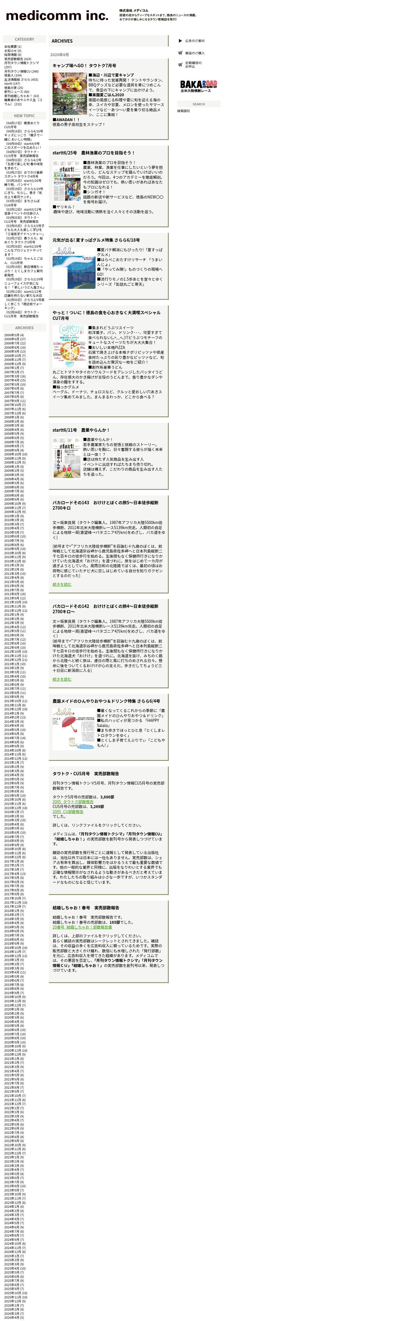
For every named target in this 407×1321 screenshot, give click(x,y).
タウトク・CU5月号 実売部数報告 (86, 773)
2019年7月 (11, 984)
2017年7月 (11, 885)
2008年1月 (11, 417)
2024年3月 (11, 1214)
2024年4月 (11, 1219)
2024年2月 (11, 1210)
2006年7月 (11, 343)
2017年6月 (11, 881)
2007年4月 (11, 380)
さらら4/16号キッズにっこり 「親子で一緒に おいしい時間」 (23, 135)
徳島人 (9, 75)
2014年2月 (11, 717)
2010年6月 (11, 536)
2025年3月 (11, 1264)
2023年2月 (11, 1161)
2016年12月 (12, 857)
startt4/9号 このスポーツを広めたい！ (23, 145)
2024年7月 (11, 1231)
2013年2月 (11, 667)
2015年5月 (11, 779)
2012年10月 (12, 651)
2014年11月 (12, 754)
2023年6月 (11, 1177)
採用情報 (10, 54)
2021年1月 (11, 1058)
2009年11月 (12, 507)
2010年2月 (11, 520)
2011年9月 (11, 598)
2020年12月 (12, 1054)
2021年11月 (12, 1099)
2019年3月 (11, 968)
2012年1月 (11, 614)
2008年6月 (11, 437)
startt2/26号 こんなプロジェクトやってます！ (24, 250)
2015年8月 (11, 791)
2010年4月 (11, 528)
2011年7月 (11, 590)
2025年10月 (12, 1293)
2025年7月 (11, 1280)
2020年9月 (11, 1042)
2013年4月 (11, 676)
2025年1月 (11, 1256)
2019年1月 (11, 959)
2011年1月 (11, 565)
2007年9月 (11, 400)
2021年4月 (11, 1071)
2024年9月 (11, 1239)
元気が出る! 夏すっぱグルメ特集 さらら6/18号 (96, 240)
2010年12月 (12, 561)
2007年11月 (12, 409)
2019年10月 (12, 996)
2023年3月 (11, 1165)
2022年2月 (11, 1112)
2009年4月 (11, 479)
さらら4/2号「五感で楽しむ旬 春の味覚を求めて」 (23, 164)
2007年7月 (11, 392)
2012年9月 (11, 647)
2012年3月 (11, 622)
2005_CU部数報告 (68, 811)
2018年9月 (11, 943)
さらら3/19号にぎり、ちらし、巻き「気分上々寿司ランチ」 (23, 192)
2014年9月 (11, 746)
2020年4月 (11, 1021)
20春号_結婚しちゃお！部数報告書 (82, 927)
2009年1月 (11, 466)
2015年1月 (11, 762)
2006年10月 (12, 355)
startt (8, 83)
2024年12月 (12, 1251)
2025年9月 (11, 1288)
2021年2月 (11, 1062)
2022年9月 (11, 1140)
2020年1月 (11, 1009)
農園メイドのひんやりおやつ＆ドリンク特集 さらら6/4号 (106, 701)
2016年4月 (11, 824)
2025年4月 (11, 1268)
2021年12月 (12, 1103)
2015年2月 (11, 766)
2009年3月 (11, 474)
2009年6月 (11, 487)
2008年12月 (12, 462)
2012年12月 (12, 659)
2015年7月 (11, 787)
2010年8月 (11, 544)
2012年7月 (11, 639)
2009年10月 (12, 503)
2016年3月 (11, 820)
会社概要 (10, 46)
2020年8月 (11, 1038)
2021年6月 (11, 1079)
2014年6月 (11, 733)
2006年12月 (12, 363)
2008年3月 (11, 425)
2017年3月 (11, 869)
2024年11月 (12, 1247)
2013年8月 (11, 692)
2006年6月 (11, 339)
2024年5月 (11, 1222)
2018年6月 (11, 931)
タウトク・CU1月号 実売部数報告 (22, 314)
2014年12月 (12, 758)
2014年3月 (11, 721)
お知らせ (10, 50)
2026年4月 (11, 1317)
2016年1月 (11, 811)
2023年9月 (11, 1190)
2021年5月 (11, 1075)
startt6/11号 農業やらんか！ (82, 430)
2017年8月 (11, 890)
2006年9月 (11, 351)
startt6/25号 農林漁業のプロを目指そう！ (94, 153)
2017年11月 (12, 902)
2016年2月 (11, 816)
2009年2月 (11, 470)
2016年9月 (11, 844)
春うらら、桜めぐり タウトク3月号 (23, 240)
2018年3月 (11, 918)
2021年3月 (11, 1066)
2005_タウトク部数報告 (73, 801)
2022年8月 (11, 1136)
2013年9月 (11, 696)
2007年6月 (11, 388)
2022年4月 (11, 1120)
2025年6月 (11, 1276)
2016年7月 (11, 836)
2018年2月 (11, 914)
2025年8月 (11, 1284)
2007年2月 (11, 372)
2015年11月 (12, 803)
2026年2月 (11, 1309)
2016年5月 (11, 828)
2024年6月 (11, 1227)
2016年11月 (12, 853)
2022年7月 (11, 1132)
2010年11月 (12, 556)
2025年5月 (11, 1272)
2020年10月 (12, 1046)
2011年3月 (11, 573)
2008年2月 (11, 421)
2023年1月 (11, 1157)
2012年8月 (11, 643)
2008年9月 (11, 450)
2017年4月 (11, 873)
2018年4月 (11, 922)
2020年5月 (11, 1025)
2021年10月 (12, 1095)
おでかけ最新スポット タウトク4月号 (23, 174)
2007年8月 (11, 396)
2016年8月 (11, 840)
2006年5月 (11, 335)
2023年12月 (12, 1202)
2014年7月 (11, 737)
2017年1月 (11, 861)
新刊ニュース (13, 91)
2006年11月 (12, 359)
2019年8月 (11, 988)
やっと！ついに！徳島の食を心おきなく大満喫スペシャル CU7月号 (109, 315)
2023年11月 (12, 1198)
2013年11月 (12, 705)
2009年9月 (11, 499)
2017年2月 (11, 865)
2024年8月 (11, 1235)
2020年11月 (12, 1050)
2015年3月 (11, 770)
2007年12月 (12, 413)
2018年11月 (12, 951)
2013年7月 (11, 688)
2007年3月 (11, 376)
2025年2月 (11, 1259)
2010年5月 (11, 532)
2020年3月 (11, 1017)
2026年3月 (11, 1313)
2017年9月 (11, 894)
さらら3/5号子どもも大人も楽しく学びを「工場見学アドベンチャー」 (24, 229)
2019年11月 (12, 1001)
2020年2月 (11, 1013)
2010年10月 (12, 553)
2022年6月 (11, 1128)
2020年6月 (11, 1029)
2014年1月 (11, 713)
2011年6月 (11, 585)
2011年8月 (11, 593)
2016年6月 (11, 832)
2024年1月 (11, 1206)
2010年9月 (11, 548)
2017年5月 (11, 877)
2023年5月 (11, 1173)
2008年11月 (12, 458)
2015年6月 (11, 783)
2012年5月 (11, 630)
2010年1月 (11, 516)
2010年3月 (11, 524)
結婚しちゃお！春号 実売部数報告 (86, 907)
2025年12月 (12, 1301)
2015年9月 (11, 795)
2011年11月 (12, 606)
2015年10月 (12, 799)
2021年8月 (11, 1087)
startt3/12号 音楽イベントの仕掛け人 (24, 211)
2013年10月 (12, 700)
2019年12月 (12, 1005)
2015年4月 (11, 774)
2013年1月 (11, 663)
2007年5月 (11, 384)
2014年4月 (11, 725)
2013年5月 (11, 680)
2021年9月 (11, 1091)
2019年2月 (11, 964)
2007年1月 (11, 367)
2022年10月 (12, 1145)
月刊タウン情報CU (17, 71)
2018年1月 (11, 910)
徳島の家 (10, 87)
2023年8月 (11, 1186)
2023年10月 (12, 1194)
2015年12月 (12, 807)
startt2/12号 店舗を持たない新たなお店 (24, 293)
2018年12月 (12, 955)
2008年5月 (11, 433)
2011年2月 (11, 569)
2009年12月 (12, 511)
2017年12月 (12, 906)
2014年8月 (11, 742)
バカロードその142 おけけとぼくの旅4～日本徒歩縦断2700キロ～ (105, 608)
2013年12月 (12, 709)
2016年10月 (12, 848)
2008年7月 (11, 442)
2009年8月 (11, 495)
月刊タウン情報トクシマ (21, 62)
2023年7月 (11, 1182)
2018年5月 (11, 927)
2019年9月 (11, 992)
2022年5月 (11, 1124)
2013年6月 (11, 684)
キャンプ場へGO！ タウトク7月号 (84, 65)
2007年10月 (12, 404)
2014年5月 (11, 729)
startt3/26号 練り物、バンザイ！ (24, 182)
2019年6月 (11, 980)
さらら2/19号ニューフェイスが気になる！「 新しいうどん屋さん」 (25, 283)
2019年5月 (11, 976)
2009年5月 (11, 483)
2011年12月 (12, 610)
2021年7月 (11, 1083)
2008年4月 (11, 429)
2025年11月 (12, 1297)
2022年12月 (12, 1153)
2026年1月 (11, 1305)
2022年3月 (11, 1116)
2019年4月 (11, 972)
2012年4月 (11, 627)
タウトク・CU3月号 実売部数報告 (22, 153)
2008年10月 (12, 454)
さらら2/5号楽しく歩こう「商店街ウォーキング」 (24, 303)
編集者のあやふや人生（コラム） (23, 101)
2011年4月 (11, 577)
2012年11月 (12, 655)
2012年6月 (11, 635)
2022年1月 (11, 1108)
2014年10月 (12, 750)
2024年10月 (12, 1243)
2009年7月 (11, 491)
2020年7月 (11, 1034)
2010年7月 (11, 540)
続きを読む (62, 584)
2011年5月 (11, 581)
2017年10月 (12, 898)
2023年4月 (11, 1169)
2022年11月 (12, 1149)
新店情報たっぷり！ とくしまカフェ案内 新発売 (23, 270)
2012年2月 (11, 618)
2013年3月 (11, 672)
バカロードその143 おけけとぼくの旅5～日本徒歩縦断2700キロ (105, 505)
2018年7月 (11, 935)
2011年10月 (12, 602)
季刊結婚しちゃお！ (18, 95)
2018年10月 (12, 947)
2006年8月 (11, 347)
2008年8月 (11, 446)
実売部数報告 (13, 58)
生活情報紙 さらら (17, 79)
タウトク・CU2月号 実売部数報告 (22, 219)
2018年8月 (11, 939)
